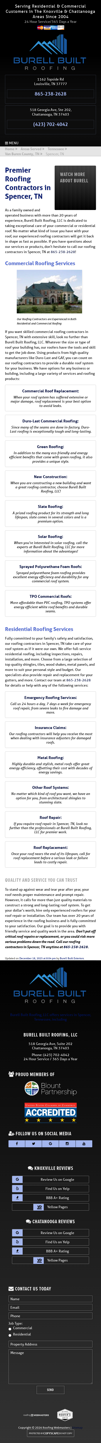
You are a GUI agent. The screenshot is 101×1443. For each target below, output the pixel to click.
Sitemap (77, 1428)
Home (9, 149)
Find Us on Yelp (40, 1188)
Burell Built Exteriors (72, 958)
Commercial (22, 1327)
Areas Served (31, 149)
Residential (22, 1334)
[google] (50, 1143)
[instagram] (67, 1143)
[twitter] (33, 1143)
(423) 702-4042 (50, 124)
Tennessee (56, 149)
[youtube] (84, 1143)
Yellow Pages (50, 1207)
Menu (12, 143)
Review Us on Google (43, 1179)
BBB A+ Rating (40, 1197)
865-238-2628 (50, 94)
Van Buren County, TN (22, 154)
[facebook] (16, 1143)
